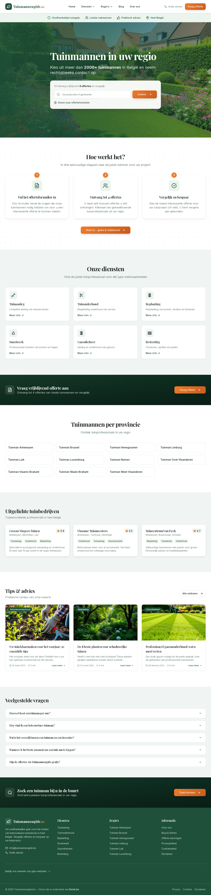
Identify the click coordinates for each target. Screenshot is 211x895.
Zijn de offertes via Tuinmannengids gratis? (105, 762)
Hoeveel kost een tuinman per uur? (105, 713)
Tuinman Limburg (118, 843)
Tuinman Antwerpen (120, 827)
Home (72, 6)
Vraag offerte (195, 6)
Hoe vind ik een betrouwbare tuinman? (105, 725)
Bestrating (62, 853)
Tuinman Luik (116, 848)
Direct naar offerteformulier (72, 102)
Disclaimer (167, 853)
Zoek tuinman (189, 792)
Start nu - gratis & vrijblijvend (105, 230)
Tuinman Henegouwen (121, 838)
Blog (121, 6)
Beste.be (74, 889)
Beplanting (63, 838)
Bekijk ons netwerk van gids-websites (28, 871)
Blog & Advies (169, 832)
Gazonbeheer (65, 848)
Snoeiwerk (63, 843)
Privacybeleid (169, 843)
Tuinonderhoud (65, 832)
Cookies (187, 889)
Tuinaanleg (63, 827)
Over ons (135, 6)
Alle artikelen (192, 593)
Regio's (107, 6)
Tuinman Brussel (118, 832)
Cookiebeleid (169, 848)
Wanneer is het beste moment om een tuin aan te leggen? (105, 750)
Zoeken (145, 94)
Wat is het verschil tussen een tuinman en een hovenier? (105, 737)
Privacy (176, 889)
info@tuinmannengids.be (20, 848)
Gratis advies (14, 852)
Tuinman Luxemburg (120, 853)
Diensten (88, 6)
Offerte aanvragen (172, 838)
